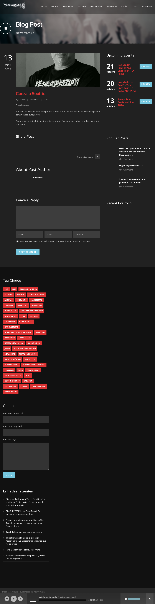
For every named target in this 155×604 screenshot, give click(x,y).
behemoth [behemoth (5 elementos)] (21, 303)
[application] (77, 598)
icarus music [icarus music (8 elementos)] (34, 347)
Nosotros (147, 6)
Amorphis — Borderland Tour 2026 (126, 103)
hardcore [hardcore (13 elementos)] (40, 336)
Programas (68, 6)
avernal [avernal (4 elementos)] (8, 303)
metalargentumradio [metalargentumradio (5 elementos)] (25, 352)
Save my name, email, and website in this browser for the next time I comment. (55, 245)
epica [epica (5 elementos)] (23, 320)
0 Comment (127, 169)
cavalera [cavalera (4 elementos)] (9, 309)
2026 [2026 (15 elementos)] (14, 293)
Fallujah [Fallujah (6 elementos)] (34, 320)
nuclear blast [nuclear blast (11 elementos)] (11, 368)
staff (46, 99)
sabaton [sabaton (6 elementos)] (28, 384)
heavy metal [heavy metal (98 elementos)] (25, 341)
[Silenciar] (125, 599)
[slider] (62, 600)
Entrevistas (111, 6)
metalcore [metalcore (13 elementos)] (10, 357)
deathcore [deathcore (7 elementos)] (36, 309)
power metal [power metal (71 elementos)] (33, 374)
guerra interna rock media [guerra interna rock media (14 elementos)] (18, 336)
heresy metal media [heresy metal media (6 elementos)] (14, 347)
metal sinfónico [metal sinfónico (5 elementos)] (13, 363)
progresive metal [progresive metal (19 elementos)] (13, 379)
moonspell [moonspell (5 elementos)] (30, 363)
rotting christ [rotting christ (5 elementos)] (12, 384)
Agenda (82, 6)
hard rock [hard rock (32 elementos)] (10, 341)
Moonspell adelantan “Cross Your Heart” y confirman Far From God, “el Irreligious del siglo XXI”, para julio (25, 510)
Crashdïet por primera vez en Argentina (24, 540)
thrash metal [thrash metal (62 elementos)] (38, 390)
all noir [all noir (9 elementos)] (9, 298)
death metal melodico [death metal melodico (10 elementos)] (32, 314)
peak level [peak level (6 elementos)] (9, 374)
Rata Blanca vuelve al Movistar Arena (23, 558)
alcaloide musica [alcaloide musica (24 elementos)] (28, 293)
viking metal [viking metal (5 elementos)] (11, 395)
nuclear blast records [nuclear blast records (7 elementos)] (34, 368)
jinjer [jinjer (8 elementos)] (7, 352)
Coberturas (96, 6)
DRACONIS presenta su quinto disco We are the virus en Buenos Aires (134, 151)
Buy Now (145, 67)
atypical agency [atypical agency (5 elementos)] (36, 298)
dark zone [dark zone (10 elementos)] (22, 309)
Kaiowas (22, 99)
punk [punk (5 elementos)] (28, 379)
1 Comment (127, 159)
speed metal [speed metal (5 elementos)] (10, 390)
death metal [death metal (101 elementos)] (11, 314)
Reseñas (124, 6)
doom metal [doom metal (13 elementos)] (10, 320)
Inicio (44, 6)
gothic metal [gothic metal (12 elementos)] (26, 325)
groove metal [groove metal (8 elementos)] (11, 330)
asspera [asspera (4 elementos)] (20, 298)
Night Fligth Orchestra (131, 165)
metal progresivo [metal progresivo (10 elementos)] (28, 357)
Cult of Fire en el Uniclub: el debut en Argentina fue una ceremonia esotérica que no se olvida (26, 549)
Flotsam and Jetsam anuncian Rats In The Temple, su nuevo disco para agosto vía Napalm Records (25, 531)
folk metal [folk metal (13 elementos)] (10, 325)
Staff (134, 6)
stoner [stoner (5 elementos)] (23, 390)
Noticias (55, 6)
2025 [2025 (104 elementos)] (6, 293)
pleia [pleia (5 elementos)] (20, 374)
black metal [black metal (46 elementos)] (36, 303)
